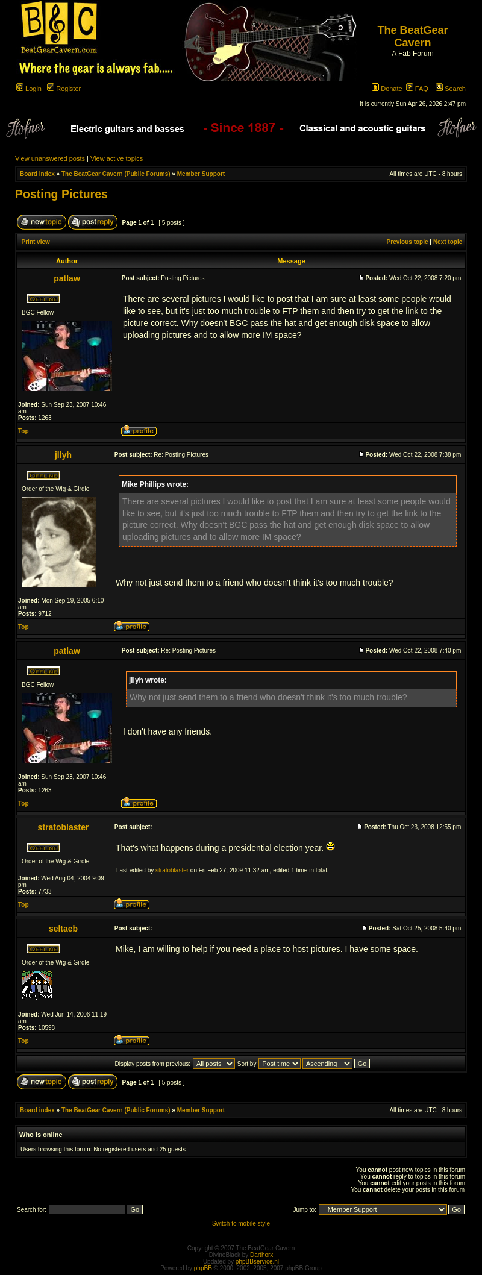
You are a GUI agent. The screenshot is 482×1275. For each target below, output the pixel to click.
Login (29, 88)
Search (451, 88)
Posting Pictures (61, 194)
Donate (387, 88)
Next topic (447, 242)
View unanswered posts (50, 158)
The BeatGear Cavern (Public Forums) (116, 174)
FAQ (417, 88)
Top (23, 431)
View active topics (116, 158)
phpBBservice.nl (257, 1261)
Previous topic (407, 242)
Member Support (201, 174)
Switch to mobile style (241, 1223)
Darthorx (261, 1255)
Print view (36, 242)
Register (64, 88)
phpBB (203, 1268)
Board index (37, 174)
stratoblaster (172, 870)
